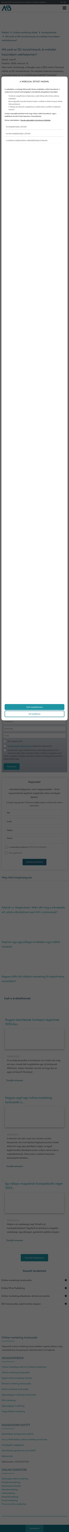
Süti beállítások (34, 713)
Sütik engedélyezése (34, 707)
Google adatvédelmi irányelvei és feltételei (35, 120)
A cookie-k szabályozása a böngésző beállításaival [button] (27, 140)
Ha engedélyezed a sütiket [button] (16, 127)
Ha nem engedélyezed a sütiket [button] (18, 133)
